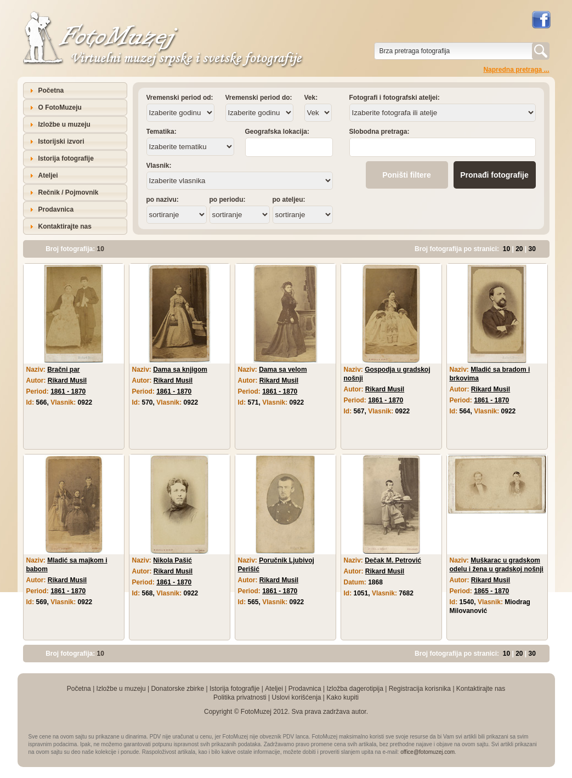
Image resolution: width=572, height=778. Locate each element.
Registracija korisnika (420, 688)
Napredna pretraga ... (516, 69)
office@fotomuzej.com (427, 752)
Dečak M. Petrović (393, 560)
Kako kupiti (342, 697)
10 (506, 249)
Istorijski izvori (61, 141)
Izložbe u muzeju (64, 124)
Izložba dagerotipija (354, 688)
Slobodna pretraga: (379, 131)
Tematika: (161, 131)
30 (532, 249)
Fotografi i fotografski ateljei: (394, 97)
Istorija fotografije (66, 158)
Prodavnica (56, 209)
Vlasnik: (159, 165)
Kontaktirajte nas (65, 226)
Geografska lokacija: (277, 131)
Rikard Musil (67, 380)
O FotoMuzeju (60, 107)
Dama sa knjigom (180, 369)
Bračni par (63, 369)
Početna (51, 90)
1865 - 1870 (491, 591)
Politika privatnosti (240, 697)
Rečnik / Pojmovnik (68, 192)
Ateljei (48, 175)
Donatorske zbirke (177, 688)
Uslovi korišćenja (296, 697)
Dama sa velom (283, 369)
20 (519, 249)
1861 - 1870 (68, 391)
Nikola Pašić (172, 560)
